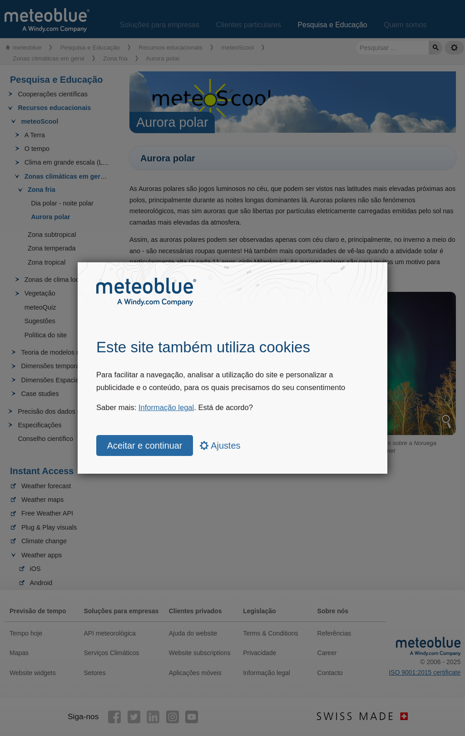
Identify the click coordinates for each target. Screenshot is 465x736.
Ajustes (220, 446)
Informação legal (166, 407)
